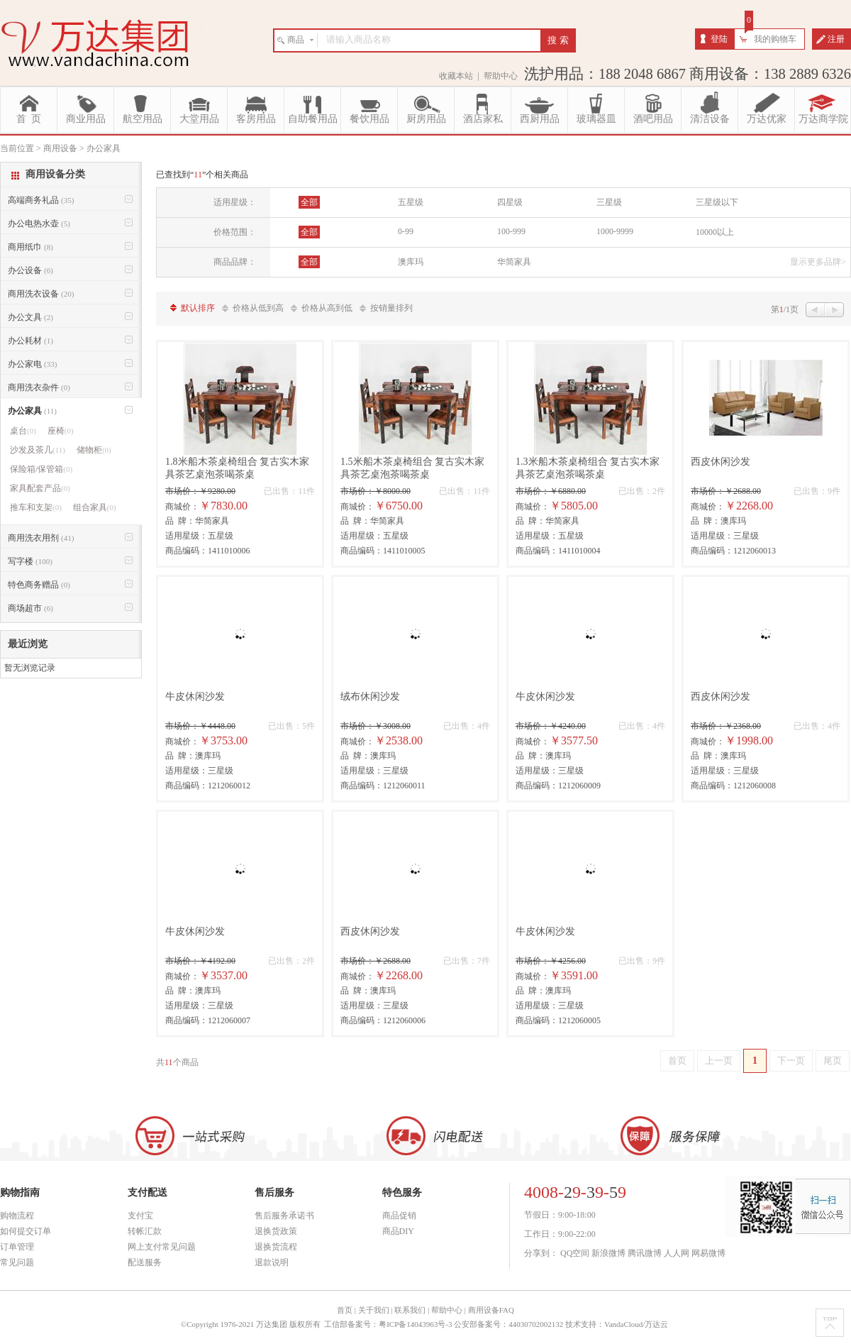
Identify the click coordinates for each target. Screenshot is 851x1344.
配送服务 (145, 1262)
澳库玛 (410, 262)
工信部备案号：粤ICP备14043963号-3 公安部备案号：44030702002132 (443, 1324)
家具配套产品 (40, 488)
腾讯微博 (645, 1253)
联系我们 (409, 1310)
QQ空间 (574, 1253)
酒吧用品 (653, 119)
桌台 (23, 431)
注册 (836, 39)
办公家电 (32, 364)
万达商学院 (823, 119)
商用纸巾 (30, 247)
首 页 (28, 119)
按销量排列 (391, 308)
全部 (309, 202)
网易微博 (708, 1253)
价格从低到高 (258, 308)
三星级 (609, 202)
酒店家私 (483, 119)
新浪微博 (608, 1253)
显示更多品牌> (818, 262)
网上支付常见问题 (162, 1247)
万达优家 (766, 119)
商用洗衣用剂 (41, 538)
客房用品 (256, 119)
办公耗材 (30, 341)
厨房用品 (426, 119)
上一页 (719, 1060)
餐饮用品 (369, 119)
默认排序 (198, 308)
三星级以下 (717, 202)
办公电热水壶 (39, 223)
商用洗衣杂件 (39, 387)
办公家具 (32, 411)
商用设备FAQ (491, 1310)
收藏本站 (456, 76)
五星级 (410, 202)
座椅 (61, 431)
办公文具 (30, 317)
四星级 (510, 202)
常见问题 (17, 1262)
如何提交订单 (25, 1231)
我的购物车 (775, 39)
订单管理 (17, 1247)
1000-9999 (614, 231)
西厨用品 (540, 119)
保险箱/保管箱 (41, 469)
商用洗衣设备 (41, 294)
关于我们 (373, 1310)
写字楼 (30, 561)
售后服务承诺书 (284, 1216)
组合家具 (94, 507)
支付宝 (140, 1216)
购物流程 (17, 1216)
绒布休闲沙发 (370, 696)
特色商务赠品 (39, 585)
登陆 (719, 39)
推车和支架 (36, 507)
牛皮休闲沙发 (195, 696)
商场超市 (30, 608)
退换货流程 (276, 1247)
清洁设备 (710, 119)
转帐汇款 (145, 1231)
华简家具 (514, 262)
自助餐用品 (313, 119)
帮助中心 (501, 76)
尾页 (832, 1060)
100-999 (511, 231)
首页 (677, 1060)
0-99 (405, 231)
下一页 (791, 1060)
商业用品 (86, 119)
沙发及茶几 (37, 450)
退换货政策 (276, 1231)
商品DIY (398, 1231)
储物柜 (94, 450)
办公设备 (30, 270)
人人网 (676, 1253)
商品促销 (399, 1216)
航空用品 (142, 119)
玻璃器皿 (596, 119)
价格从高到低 (326, 308)
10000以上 (715, 232)
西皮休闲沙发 (720, 461)
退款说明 (272, 1262)
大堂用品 (199, 119)
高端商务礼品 (41, 200)
